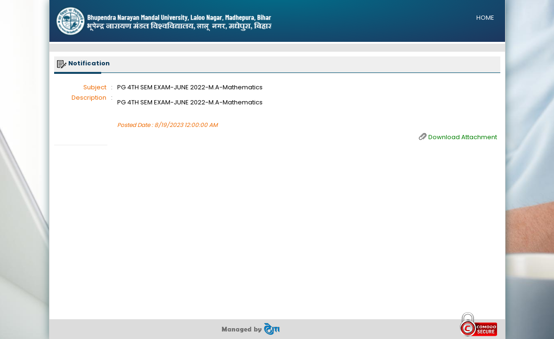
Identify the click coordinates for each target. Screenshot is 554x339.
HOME (485, 17)
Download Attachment (462, 137)
